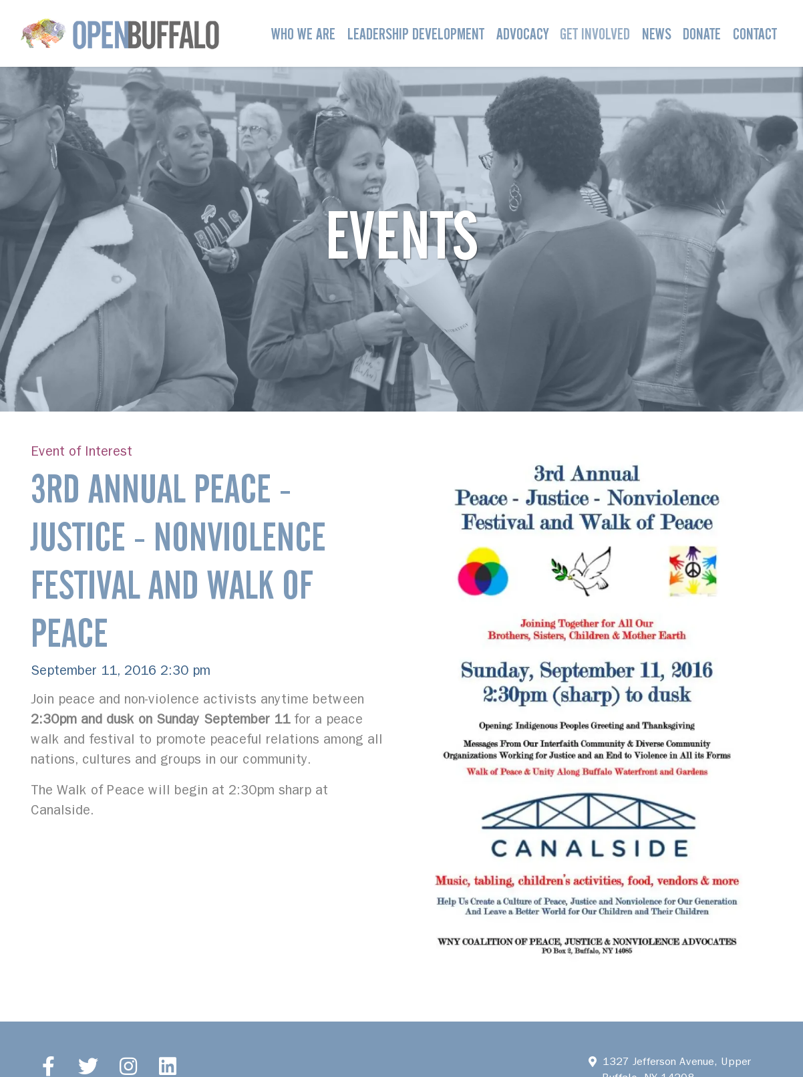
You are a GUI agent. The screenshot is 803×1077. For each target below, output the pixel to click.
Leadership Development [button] (415, 33)
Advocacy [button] (522, 33)
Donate (702, 33)
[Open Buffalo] (120, 33)
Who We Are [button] (303, 33)
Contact (755, 33)
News (656, 33)
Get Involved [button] (595, 33)
